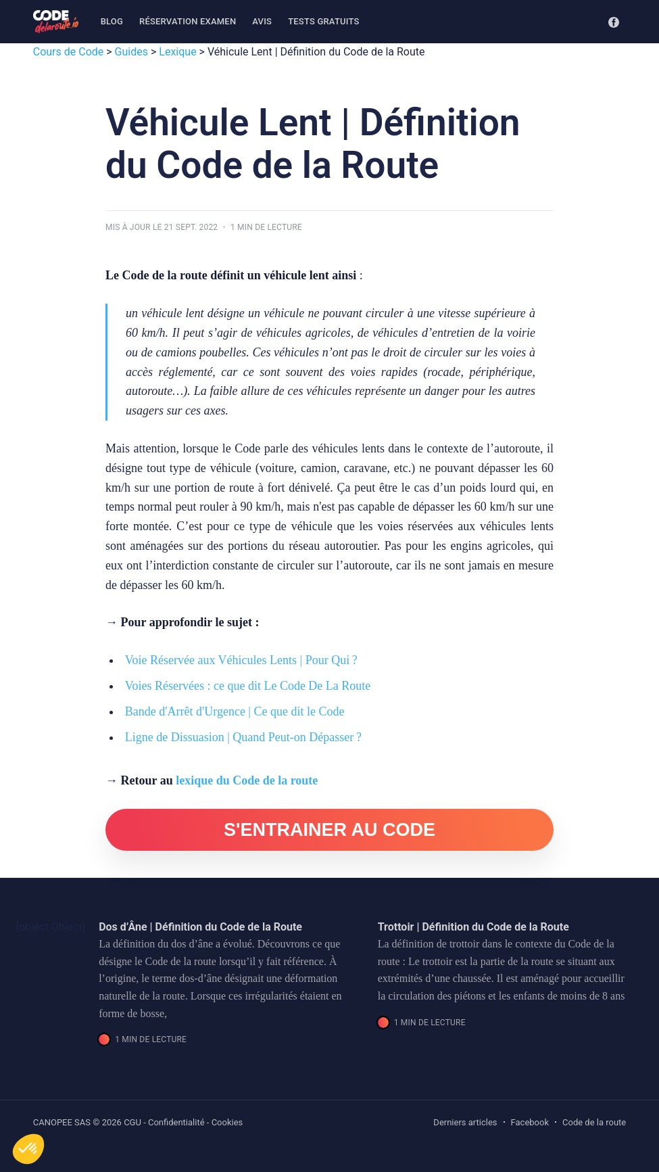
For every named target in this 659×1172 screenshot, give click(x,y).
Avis (262, 21)
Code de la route (594, 1122)
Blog (112, 21)
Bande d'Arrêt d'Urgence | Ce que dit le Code (235, 711)
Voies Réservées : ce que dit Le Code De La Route (248, 686)
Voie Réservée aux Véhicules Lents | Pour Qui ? (241, 660)
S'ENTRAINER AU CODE (329, 830)
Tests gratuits (323, 21)
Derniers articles (465, 1122)
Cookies (227, 1122)
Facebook (530, 1122)
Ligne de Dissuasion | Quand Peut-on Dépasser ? (243, 737)
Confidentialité (176, 1122)
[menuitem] (112, 22)
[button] (28, 1149)
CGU (132, 1122)
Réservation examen (187, 21)
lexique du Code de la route (247, 780)
